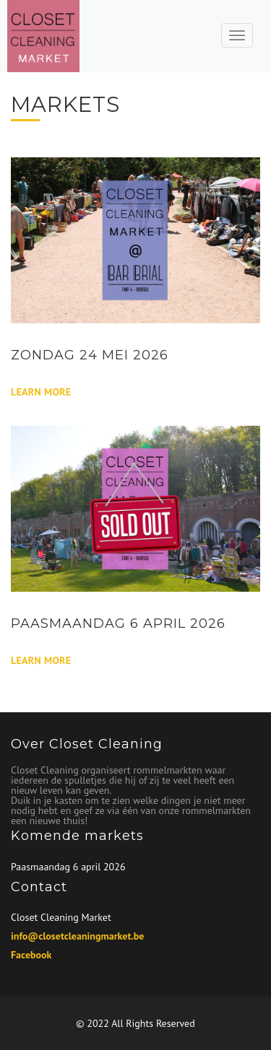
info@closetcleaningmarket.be (77, 935)
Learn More (41, 392)
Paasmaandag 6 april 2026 (68, 866)
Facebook (31, 954)
